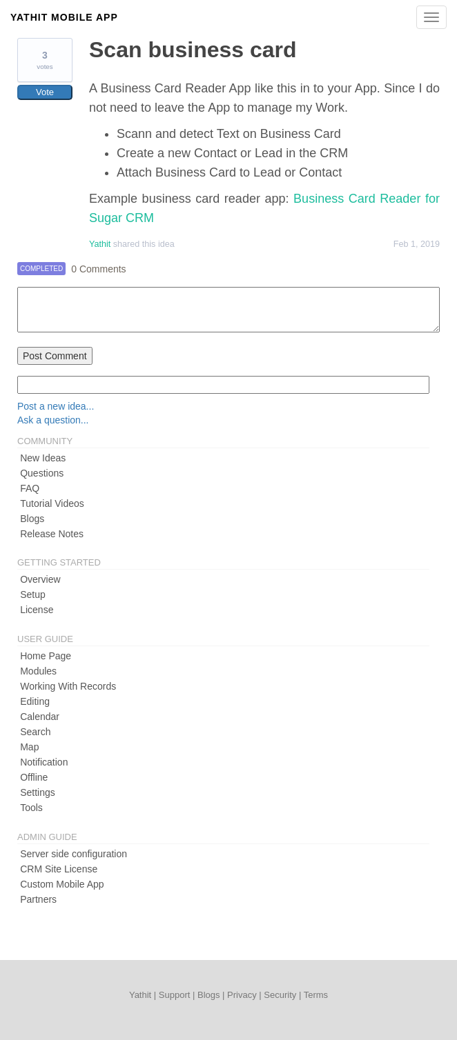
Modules (38, 671)
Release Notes (52, 533)
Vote (45, 92)
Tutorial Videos (52, 503)
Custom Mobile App (62, 884)
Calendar (39, 716)
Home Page (45, 655)
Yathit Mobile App (64, 17)
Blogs (32, 518)
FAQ (29, 488)
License (36, 609)
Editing (35, 701)
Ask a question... (53, 420)
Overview (40, 579)
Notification (44, 762)
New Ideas (43, 457)
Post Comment (55, 355)
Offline (34, 777)
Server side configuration (73, 853)
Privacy (242, 995)
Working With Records (68, 686)
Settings (37, 792)
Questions (42, 473)
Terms (316, 995)
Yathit (99, 244)
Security (280, 995)
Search (35, 731)
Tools (31, 807)
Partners (38, 899)
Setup (33, 594)
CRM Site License (58, 868)
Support (175, 995)
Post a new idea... (55, 406)
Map (29, 746)
